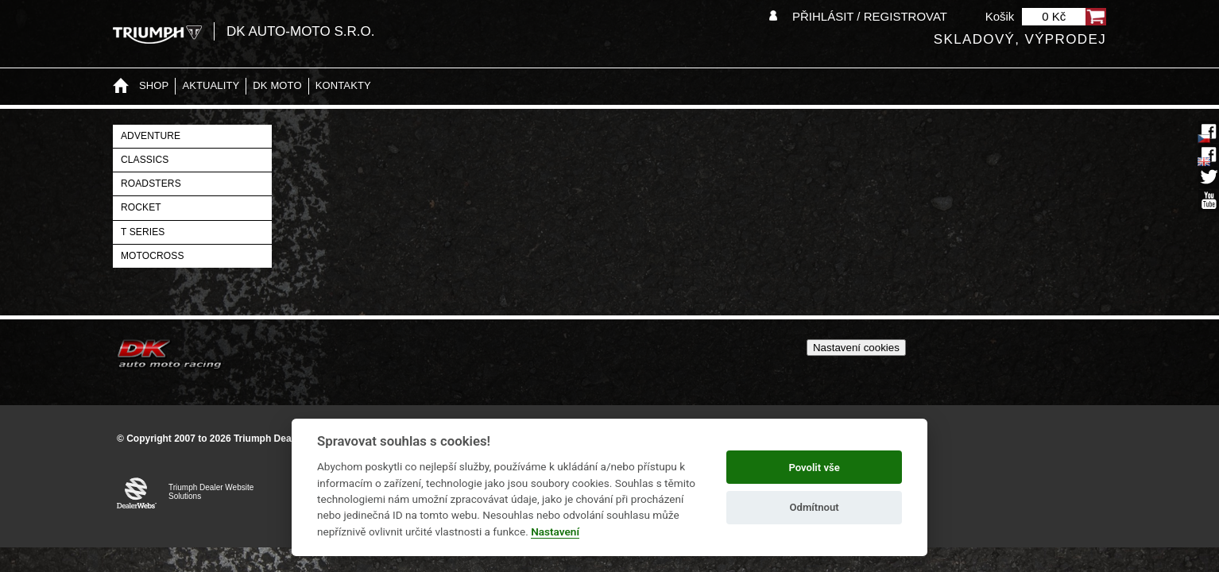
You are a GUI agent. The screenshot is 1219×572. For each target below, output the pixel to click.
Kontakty (343, 85)
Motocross (152, 255)
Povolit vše (813, 467)
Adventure (150, 135)
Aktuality (210, 85)
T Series (142, 232)
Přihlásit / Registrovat (869, 16)
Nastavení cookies (856, 348)
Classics (144, 159)
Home (121, 86)
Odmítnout (814, 507)
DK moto (277, 85)
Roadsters (151, 183)
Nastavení (555, 531)
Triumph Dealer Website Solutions (210, 491)
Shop (153, 85)
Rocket (141, 207)
